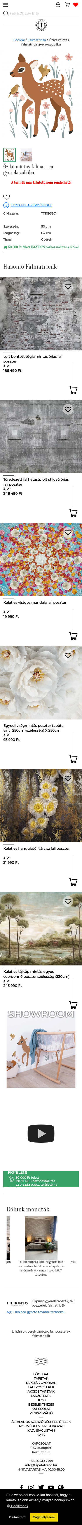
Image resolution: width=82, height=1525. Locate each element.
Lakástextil (41, 1396)
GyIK (41, 1435)
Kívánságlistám (41, 1430)
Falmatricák (37, 40)
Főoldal (19, 40)
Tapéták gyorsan (41, 1383)
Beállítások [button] (17, 1506)
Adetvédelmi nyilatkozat (41, 1426)
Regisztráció (41, 1413)
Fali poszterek (41, 1387)
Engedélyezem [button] (44, 1517)
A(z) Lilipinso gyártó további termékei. (36, 1312)
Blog (41, 1400)
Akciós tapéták (41, 1391)
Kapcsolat (41, 1409)
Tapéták (41, 1378)
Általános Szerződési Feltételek (41, 1422)
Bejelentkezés (41, 1404)
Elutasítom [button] (17, 1517)
